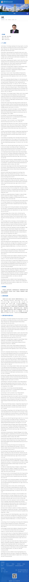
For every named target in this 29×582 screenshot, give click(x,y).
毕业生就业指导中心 (10, 565)
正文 (15, 19)
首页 (6, 19)
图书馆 (2, 565)
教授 (13, 19)
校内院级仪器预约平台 (19, 565)
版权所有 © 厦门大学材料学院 (14, 580)
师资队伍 (9, 19)
